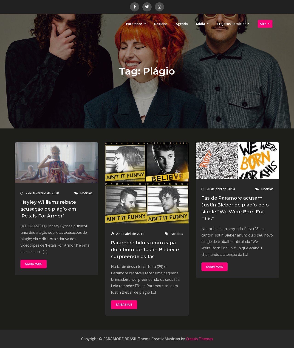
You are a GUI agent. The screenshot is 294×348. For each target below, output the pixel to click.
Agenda (182, 24)
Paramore (134, 24)
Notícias (160, 24)
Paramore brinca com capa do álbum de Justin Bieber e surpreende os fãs (145, 249)
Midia (200, 24)
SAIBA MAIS (33, 264)
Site (263, 24)
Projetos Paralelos (231, 24)
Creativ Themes (199, 338)
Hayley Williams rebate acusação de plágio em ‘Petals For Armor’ (48, 209)
